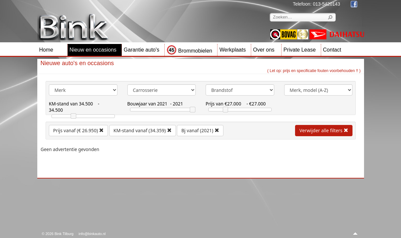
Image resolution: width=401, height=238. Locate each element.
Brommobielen (189, 51)
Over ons (264, 50)
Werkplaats (232, 50)
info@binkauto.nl (92, 234)
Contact (332, 50)
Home (46, 50)
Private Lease (300, 50)
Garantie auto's (141, 50)
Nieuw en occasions (93, 50)
